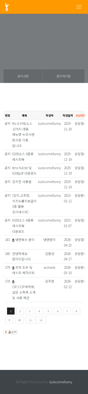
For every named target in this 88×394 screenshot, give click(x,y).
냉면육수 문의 (24, 239)
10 (19, 320)
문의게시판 (64, 76)
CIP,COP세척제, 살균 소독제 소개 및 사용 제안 (23, 292)
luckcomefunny (61, 382)
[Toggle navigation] (79, 7)
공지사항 (23, 76)
